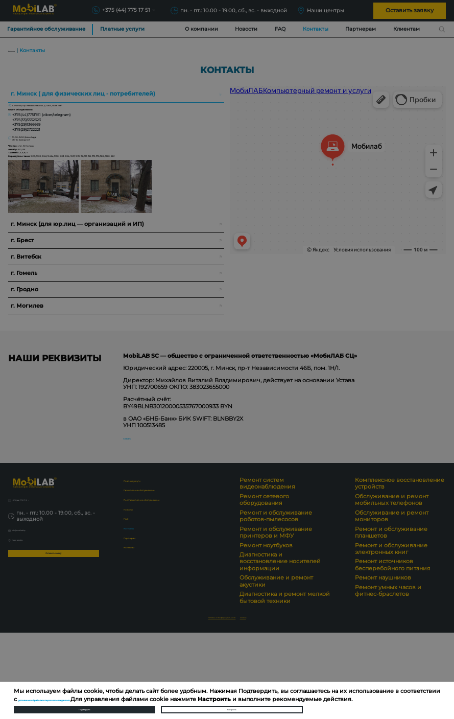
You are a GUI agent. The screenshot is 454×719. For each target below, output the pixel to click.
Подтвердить (84, 705)
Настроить (232, 705)
